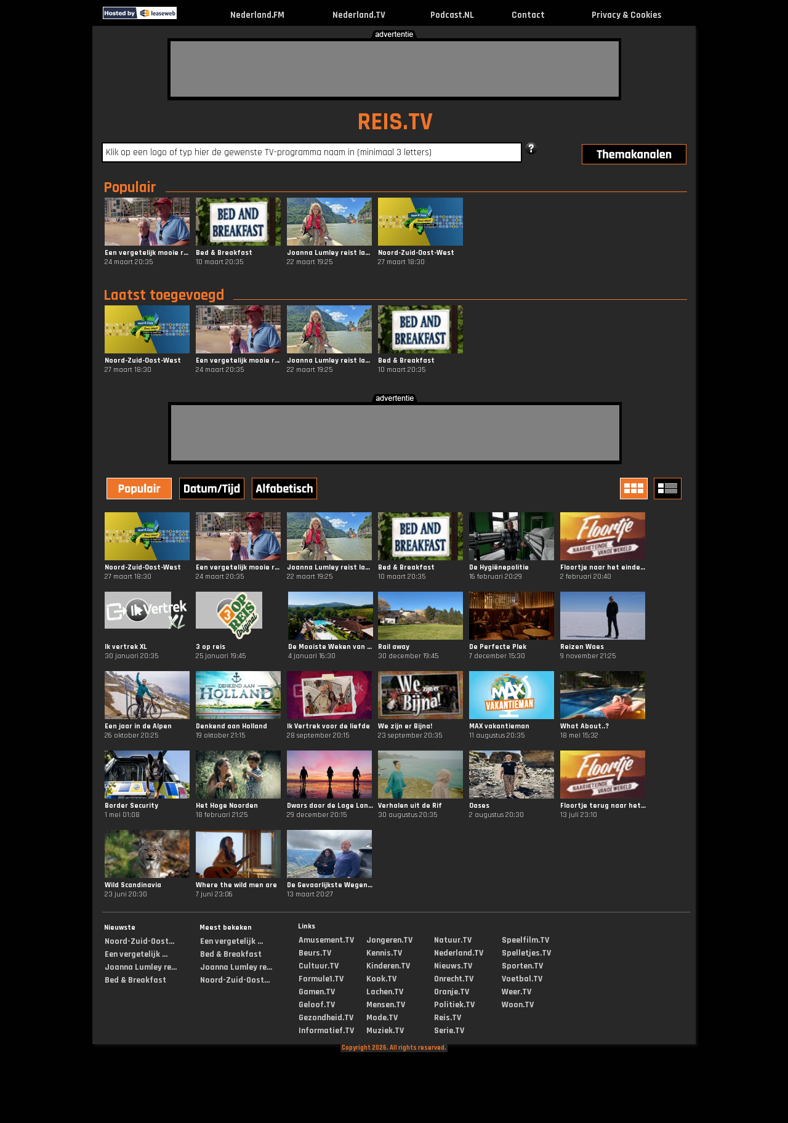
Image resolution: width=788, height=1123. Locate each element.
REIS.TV (395, 122)
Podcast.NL (452, 15)
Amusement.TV (326, 940)
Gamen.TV (317, 991)
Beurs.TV (315, 953)
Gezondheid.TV (326, 1017)
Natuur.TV (453, 940)
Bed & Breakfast (135, 980)
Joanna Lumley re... (141, 967)
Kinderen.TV (388, 966)
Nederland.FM (257, 15)
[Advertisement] (395, 69)
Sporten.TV (522, 966)
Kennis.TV (384, 953)
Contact (528, 15)
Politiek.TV (454, 1004)
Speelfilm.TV (525, 940)
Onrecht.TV (453, 978)
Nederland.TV (358, 15)
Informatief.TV (326, 1030)
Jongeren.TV (389, 940)
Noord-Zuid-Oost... (139, 941)
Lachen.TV (384, 991)
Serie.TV (449, 1030)
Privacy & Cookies (626, 15)
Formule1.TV (321, 978)
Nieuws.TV (453, 966)
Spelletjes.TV (526, 953)
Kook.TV (381, 978)
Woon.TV (518, 1004)
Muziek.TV (385, 1030)
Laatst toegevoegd (163, 295)
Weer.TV (516, 991)
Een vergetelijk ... (136, 954)
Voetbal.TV (522, 978)
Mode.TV (382, 1017)
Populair (129, 188)
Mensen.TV (385, 1004)
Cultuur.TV (319, 966)
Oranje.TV (451, 991)
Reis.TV (447, 1017)
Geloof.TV (317, 1004)
